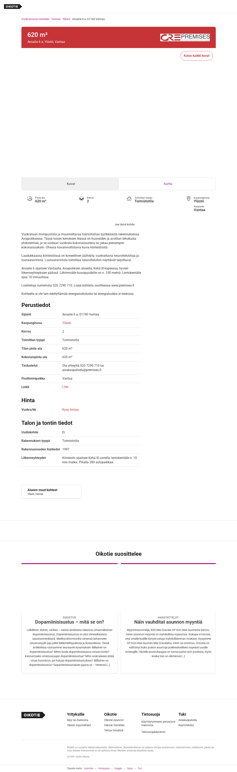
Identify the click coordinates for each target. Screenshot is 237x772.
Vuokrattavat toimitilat (35, 19)
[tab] (70, 184)
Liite (65, 387)
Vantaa (55, 19)
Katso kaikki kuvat (196, 56)
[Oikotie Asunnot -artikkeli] (69, 618)
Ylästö (66, 19)
